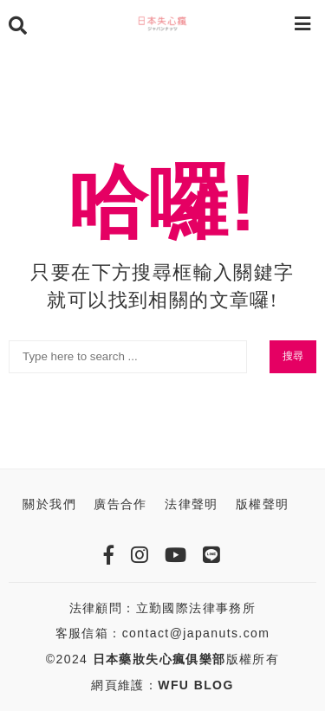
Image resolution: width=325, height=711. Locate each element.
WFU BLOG (195, 685)
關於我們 (49, 504)
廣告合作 (120, 504)
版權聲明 (262, 504)
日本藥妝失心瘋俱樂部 (159, 659)
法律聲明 (191, 504)
